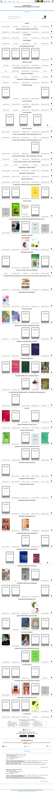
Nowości (5, 1)
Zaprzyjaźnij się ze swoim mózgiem (38, 724)
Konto (18, 1)
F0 (44, 1)
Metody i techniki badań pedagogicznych (12, 722)
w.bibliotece (26, 742)
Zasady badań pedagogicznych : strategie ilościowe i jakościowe (28, 723)
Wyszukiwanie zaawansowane (12, 18)
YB (40, 1)
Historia (9, 1)
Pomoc (14, 1)
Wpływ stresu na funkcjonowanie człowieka (14, 769)
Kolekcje (19, 18)
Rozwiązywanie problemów (37, 723)
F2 (48, 1)
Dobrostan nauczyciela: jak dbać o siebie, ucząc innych (16, 754)
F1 (46, 1)
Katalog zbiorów (27, 11)
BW (38, 1)
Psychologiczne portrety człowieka (12, 723)
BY (42, 1)
